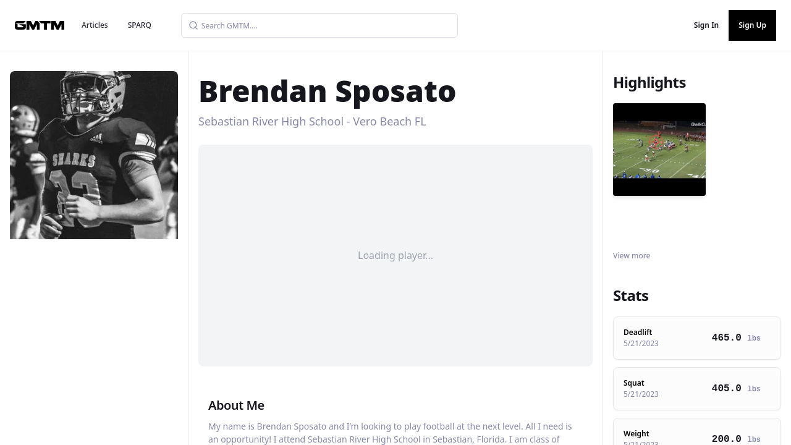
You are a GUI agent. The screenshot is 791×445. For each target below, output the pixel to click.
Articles (95, 25)
